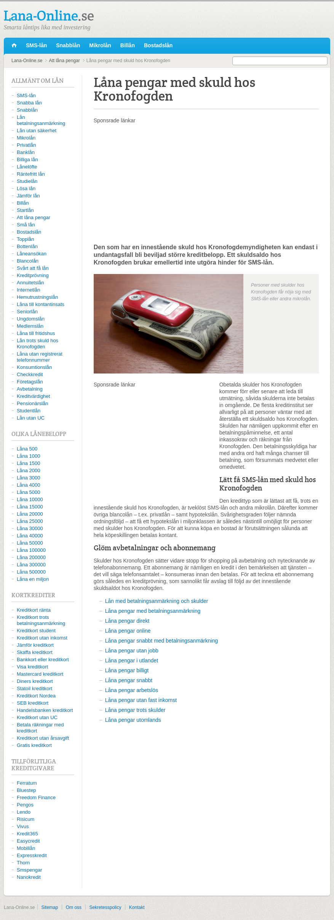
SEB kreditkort (32, 703)
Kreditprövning (33, 275)
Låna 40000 (30, 536)
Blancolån (27, 261)
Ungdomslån (31, 319)
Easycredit (28, 841)
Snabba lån (29, 103)
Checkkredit (30, 374)
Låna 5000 (28, 492)
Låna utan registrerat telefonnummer (39, 357)
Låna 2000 (28, 470)
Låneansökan (31, 253)
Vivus (23, 826)
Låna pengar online (128, 631)
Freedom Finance (36, 797)
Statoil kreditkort (34, 688)
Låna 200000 (31, 557)
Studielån (27, 181)
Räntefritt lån (31, 174)
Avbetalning (30, 389)
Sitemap (49, 907)
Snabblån (68, 45)
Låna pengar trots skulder (135, 710)
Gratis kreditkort (34, 745)
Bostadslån (158, 45)
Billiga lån (27, 159)
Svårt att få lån (33, 268)
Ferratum (27, 783)
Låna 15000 (30, 507)
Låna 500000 (31, 572)
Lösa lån (26, 188)
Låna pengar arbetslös (131, 690)
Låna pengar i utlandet (131, 660)
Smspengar (29, 870)
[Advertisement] (206, 183)
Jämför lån (28, 196)
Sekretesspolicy (105, 907)
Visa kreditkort (32, 667)
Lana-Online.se (14, 46)
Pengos (25, 805)
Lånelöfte (27, 167)
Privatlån (26, 145)
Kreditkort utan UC (37, 717)
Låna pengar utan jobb (131, 651)
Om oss (74, 907)
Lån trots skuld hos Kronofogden (37, 343)
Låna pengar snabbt (129, 680)
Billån (127, 45)
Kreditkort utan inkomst (42, 638)
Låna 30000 (30, 528)
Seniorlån (27, 311)
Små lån (26, 225)
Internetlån (28, 290)
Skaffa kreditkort (35, 652)
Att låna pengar (64, 60)
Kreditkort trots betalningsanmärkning (41, 620)
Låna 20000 (30, 514)
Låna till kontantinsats (40, 304)
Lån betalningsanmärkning (41, 120)
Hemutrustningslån (37, 297)
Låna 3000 (28, 478)
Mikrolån (100, 45)
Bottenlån (27, 246)
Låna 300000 (31, 564)
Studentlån (28, 411)
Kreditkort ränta (34, 610)
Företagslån (30, 382)
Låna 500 (27, 449)
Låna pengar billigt (127, 670)
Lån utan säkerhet (36, 130)
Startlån (25, 210)
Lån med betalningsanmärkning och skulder (156, 601)
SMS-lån (36, 45)
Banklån (26, 152)
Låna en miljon (33, 579)
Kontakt (137, 907)
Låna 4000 (28, 485)
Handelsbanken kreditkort (45, 710)
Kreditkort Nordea (36, 696)
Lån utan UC (31, 418)
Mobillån (26, 848)
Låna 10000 (30, 499)
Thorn (23, 863)
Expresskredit (32, 855)
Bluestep (26, 790)
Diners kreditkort (35, 681)
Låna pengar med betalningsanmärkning (153, 611)
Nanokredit (29, 877)
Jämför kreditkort (35, 645)
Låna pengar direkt (127, 621)
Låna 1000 (28, 456)
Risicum (25, 819)
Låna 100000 (31, 550)
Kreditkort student (36, 630)
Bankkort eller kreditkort (43, 659)
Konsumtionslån (34, 367)
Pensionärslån (32, 403)
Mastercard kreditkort (40, 674)
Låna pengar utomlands (133, 720)
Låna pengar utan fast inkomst (141, 700)
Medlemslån (30, 326)
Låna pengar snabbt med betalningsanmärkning (161, 641)
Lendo (23, 812)
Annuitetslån (30, 282)
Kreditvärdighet (33, 396)
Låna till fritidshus (36, 333)
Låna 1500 (28, 463)
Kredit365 (27, 834)
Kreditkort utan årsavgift (43, 738)
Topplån (25, 239)
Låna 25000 (30, 521)
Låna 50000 (30, 543)
